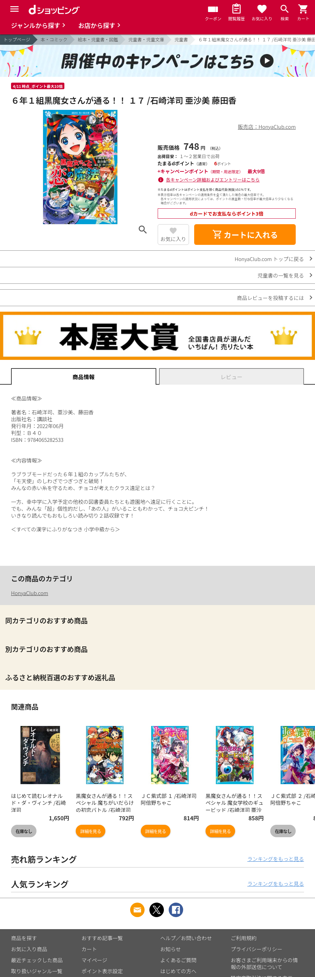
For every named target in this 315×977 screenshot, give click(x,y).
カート (89, 949)
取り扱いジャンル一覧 (36, 971)
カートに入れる (245, 234)
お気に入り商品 (29, 949)
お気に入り (173, 238)
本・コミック (54, 39)
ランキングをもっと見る (275, 858)
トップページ (16, 39)
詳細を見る (90, 831)
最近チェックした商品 (37, 960)
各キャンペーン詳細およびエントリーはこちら (213, 179)
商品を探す (24, 938)
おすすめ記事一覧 (102, 938)
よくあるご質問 (178, 960)
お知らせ (170, 949)
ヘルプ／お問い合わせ (186, 938)
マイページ (94, 960)
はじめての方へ (178, 971)
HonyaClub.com (29, 592)
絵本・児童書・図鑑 (98, 39)
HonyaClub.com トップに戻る (269, 258)
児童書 (181, 39)
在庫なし (23, 831)
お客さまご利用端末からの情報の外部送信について (264, 963)
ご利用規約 (243, 938)
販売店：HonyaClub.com (267, 126)
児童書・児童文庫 (146, 39)
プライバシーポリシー (256, 949)
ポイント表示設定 (102, 971)
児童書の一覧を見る (281, 275)
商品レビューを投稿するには (270, 297)
